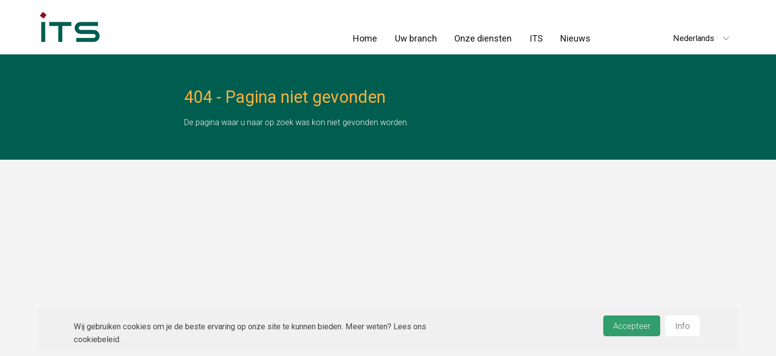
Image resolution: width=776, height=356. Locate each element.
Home (365, 38)
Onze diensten (483, 38)
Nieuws (575, 38)
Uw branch (416, 38)
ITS (536, 38)
